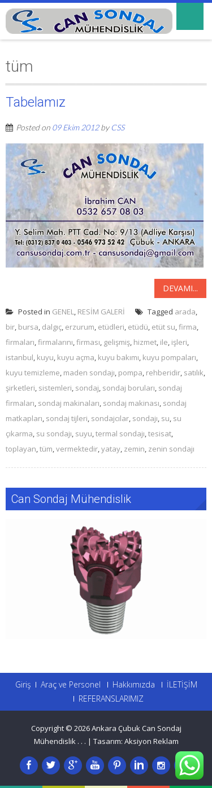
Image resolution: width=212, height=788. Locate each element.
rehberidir (163, 372)
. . (83, 741)
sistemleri (55, 388)
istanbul (19, 357)
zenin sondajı (171, 449)
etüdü (138, 327)
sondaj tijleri (67, 418)
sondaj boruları (128, 388)
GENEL (63, 312)
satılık (194, 372)
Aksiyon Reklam (151, 741)
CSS (117, 127)
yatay (110, 449)
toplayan (21, 449)
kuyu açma (75, 357)
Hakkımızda (134, 685)
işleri (179, 342)
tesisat (159, 433)
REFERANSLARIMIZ (111, 699)
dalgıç (52, 327)
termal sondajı (120, 433)
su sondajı (54, 433)
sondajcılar (110, 418)
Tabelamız (36, 102)
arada (185, 312)
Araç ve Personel (71, 685)
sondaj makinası (131, 403)
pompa (130, 372)
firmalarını (55, 342)
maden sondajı (89, 372)
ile (164, 342)
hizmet (145, 342)
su (165, 418)
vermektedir (77, 449)
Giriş (23, 685)
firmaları (20, 342)
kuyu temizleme (33, 372)
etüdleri (111, 327)
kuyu (45, 357)
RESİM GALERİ (101, 312)
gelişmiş (116, 342)
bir (10, 327)
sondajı (145, 418)
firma (188, 327)
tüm (46, 449)
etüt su (163, 327)
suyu (83, 433)
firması (88, 342)
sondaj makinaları (68, 403)
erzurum (79, 327)
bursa (28, 327)
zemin (134, 449)
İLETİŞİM (182, 685)
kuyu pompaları (169, 357)
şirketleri (20, 388)
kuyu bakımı (118, 357)
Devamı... (180, 288)
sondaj (87, 388)
